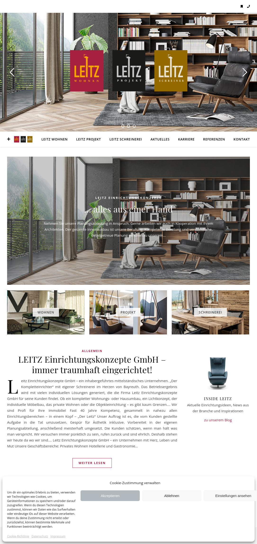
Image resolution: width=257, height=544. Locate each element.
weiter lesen (92, 463)
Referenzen (214, 139)
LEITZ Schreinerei (125, 139)
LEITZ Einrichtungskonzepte (128, 198)
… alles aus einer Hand (128, 209)
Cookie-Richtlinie (18, 536)
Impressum (57, 536)
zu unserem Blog (218, 419)
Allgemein (92, 351)
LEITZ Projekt (88, 139)
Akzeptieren (110, 496)
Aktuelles (159, 139)
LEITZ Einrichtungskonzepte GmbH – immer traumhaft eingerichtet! (92, 364)
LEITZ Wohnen (54, 139)
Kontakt (242, 139)
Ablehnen (171, 496)
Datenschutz (40, 536)
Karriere (186, 139)
